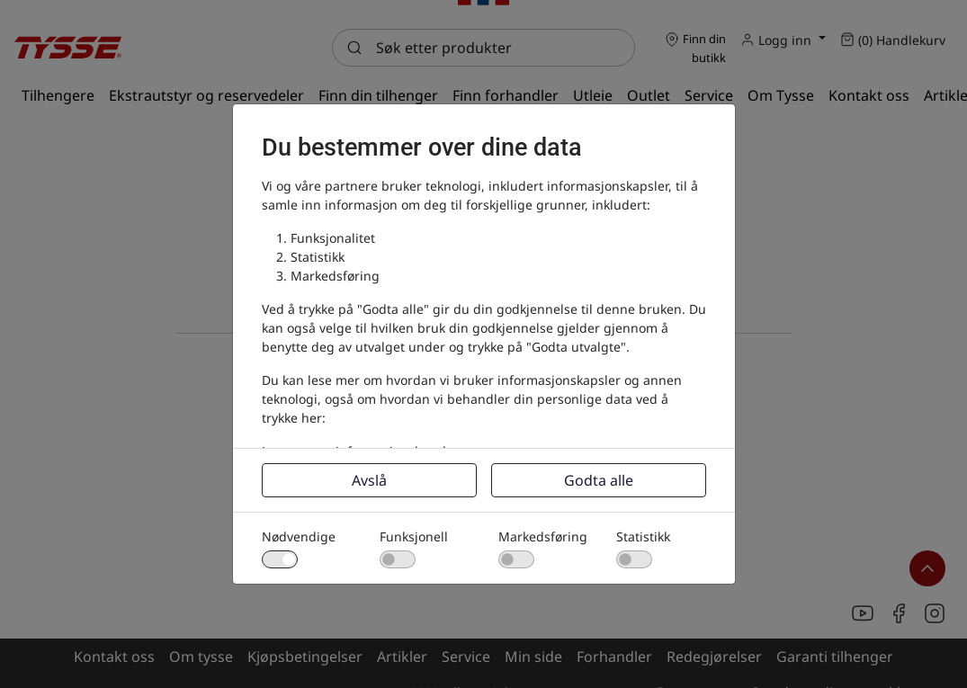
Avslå (369, 480)
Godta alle (598, 480)
